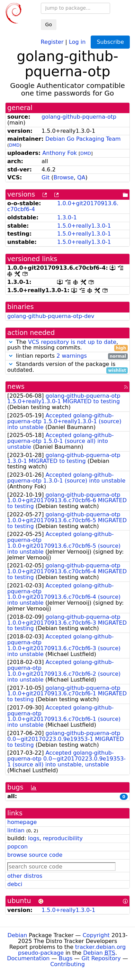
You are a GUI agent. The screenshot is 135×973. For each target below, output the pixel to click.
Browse (64, 177)
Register (52, 41)
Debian (17, 935)
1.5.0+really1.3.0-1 (84, 225)
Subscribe (110, 42)
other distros (24, 876)
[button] (10, 342)
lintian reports (67, 356)
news (16, 386)
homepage (22, 822)
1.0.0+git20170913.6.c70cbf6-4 (62, 206)
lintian (16, 830)
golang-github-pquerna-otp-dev (50, 316)
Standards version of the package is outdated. (67, 367)
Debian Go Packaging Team (83, 139)
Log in (77, 41)
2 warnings (71, 356)
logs (33, 838)
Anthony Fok (59, 153)
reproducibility (63, 838)
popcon (17, 846)
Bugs (66, 958)
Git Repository (100, 958)
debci (14, 884)
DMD (14, 145)
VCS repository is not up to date (72, 342)
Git (46, 177)
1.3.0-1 (67, 217)
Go (48, 24)
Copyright (96, 935)
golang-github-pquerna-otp (79, 116)
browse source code (34, 855)
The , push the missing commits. (67, 345)
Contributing (67, 964)
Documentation (28, 958)
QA (81, 177)
